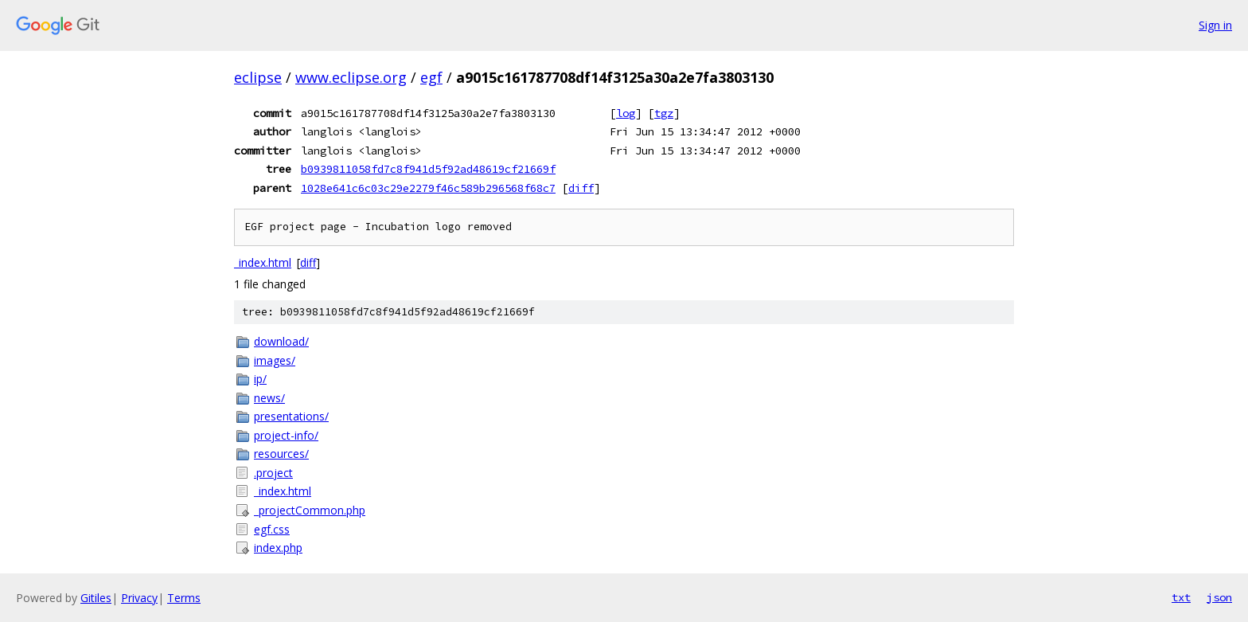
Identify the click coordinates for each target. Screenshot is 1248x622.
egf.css (272, 529)
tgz (663, 113)
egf (431, 77)
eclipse (258, 77)
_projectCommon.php (309, 510)
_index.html (262, 262)
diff (581, 188)
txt (1181, 597)
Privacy (139, 597)
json (1219, 597)
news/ (269, 397)
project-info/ (286, 435)
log (625, 113)
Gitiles (95, 597)
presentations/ (291, 416)
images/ (274, 360)
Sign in (1215, 25)
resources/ (281, 453)
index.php (278, 547)
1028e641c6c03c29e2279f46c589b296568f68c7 (428, 188)
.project (273, 472)
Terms (184, 597)
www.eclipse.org (351, 77)
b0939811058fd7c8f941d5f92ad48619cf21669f (428, 169)
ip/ (260, 378)
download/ (281, 341)
